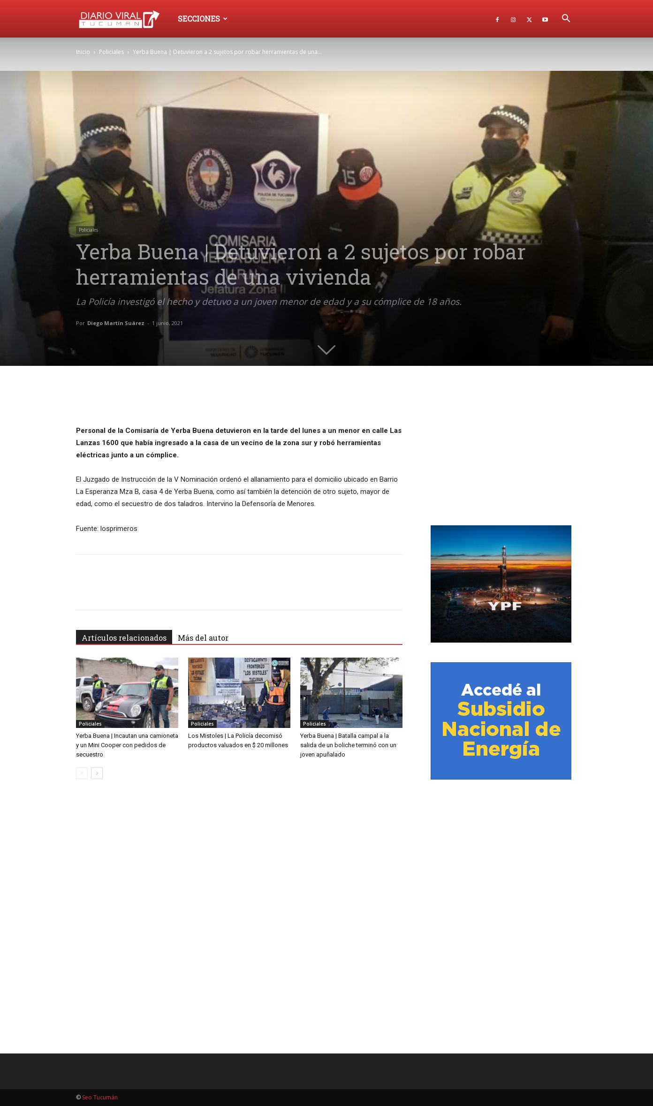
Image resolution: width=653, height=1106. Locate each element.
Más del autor (203, 638)
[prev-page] (82, 773)
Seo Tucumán (100, 1097)
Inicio (83, 52)
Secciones (203, 18)
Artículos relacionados (124, 638)
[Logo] (123, 18)
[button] (565, 19)
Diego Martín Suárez (115, 322)
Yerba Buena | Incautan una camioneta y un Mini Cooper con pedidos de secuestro (127, 745)
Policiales (111, 52)
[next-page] (97, 773)
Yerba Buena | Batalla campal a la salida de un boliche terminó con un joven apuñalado (348, 745)
